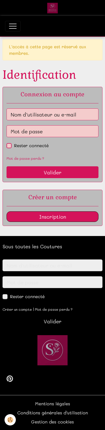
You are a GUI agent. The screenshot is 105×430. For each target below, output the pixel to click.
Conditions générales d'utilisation (52, 412)
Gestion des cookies (52, 421)
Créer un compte (17, 309)
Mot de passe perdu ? (25, 158)
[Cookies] (10, 419)
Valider (53, 172)
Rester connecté (31, 145)
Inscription (52, 216)
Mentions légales (52, 403)
